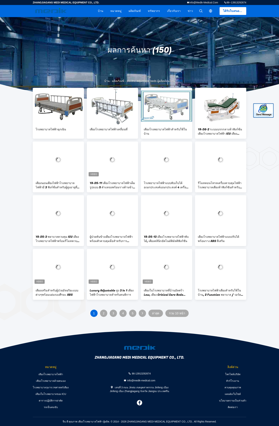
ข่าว (190, 10)
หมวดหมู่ (116, 10)
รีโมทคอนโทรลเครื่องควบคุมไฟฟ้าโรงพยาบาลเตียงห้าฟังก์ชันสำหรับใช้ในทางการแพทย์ (220, 185)
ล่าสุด (155, 313)
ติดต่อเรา (233, 407)
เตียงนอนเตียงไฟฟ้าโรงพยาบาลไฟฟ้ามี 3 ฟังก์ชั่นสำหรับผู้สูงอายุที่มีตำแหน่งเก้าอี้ (57, 185)
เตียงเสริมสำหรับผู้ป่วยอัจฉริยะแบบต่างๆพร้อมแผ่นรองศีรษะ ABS (57, 292)
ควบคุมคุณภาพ (233, 387)
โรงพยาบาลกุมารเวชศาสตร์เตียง (51, 387)
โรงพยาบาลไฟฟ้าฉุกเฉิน (51, 129)
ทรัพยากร (154, 10)
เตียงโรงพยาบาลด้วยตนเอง (51, 380)
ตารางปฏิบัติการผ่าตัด (51, 400)
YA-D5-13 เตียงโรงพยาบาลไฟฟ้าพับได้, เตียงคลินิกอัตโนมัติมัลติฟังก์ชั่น (166, 239)
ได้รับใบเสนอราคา (234, 10)
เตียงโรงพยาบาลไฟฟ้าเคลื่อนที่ (109, 129)
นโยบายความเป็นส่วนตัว (232, 400)
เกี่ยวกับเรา (174, 10)
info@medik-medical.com (203, 2)
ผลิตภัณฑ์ (135, 10)
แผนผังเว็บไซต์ (233, 394)
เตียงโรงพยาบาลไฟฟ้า (50, 374)
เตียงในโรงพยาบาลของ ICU (50, 394)
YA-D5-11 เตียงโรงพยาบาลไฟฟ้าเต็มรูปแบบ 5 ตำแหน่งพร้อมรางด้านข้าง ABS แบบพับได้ (112, 185)
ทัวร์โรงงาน (232, 380)
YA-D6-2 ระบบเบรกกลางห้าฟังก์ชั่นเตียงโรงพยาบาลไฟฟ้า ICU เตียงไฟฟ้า (220, 131)
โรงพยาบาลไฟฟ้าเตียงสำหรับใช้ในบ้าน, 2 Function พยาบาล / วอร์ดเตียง (219, 292)
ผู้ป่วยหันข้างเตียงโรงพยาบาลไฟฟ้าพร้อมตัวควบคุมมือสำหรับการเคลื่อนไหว (111, 239)
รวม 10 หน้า (177, 313)
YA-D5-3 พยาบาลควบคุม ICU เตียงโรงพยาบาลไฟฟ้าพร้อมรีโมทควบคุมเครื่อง (58, 239)
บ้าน (100, 10)
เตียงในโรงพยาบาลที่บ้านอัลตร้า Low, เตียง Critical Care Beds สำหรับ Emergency (164, 292)
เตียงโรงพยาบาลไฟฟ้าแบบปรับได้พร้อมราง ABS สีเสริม (218, 239)
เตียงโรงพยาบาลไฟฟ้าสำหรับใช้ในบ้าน (165, 131)
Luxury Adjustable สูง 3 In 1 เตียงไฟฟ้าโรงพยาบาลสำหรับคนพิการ (112, 292)
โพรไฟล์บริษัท (232, 374)
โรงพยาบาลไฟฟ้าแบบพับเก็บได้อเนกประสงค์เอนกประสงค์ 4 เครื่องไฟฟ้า (166, 185)
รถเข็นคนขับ (51, 407)
